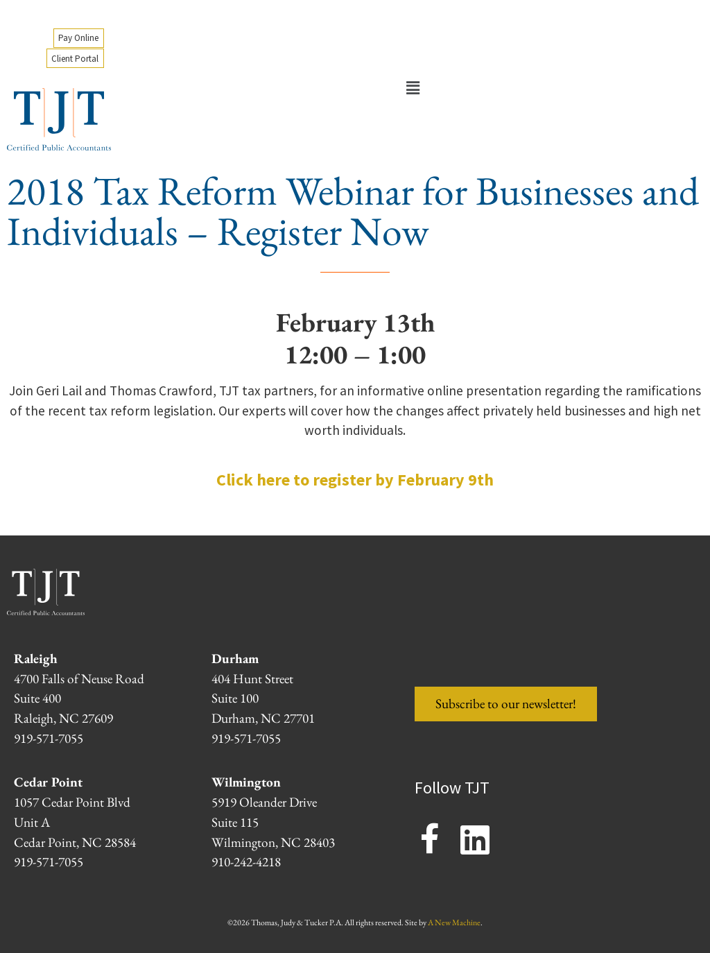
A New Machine (454, 922)
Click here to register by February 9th (355, 479)
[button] (412, 88)
